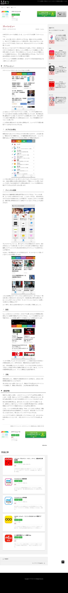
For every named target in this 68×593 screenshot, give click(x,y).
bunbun (45, 445)
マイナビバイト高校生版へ (24, 485)
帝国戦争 (6, 558)
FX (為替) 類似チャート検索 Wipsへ (24, 541)
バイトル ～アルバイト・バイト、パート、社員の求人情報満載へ (24, 465)
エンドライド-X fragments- (37, 563)
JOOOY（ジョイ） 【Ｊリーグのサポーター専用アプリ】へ (24, 522)
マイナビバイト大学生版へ (24, 504)
